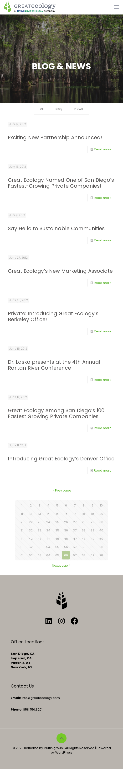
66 (66, 555)
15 (57, 513)
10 (101, 505)
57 (75, 547)
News (78, 108)
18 (83, 513)
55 (57, 547)
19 (92, 513)
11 (22, 513)
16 (66, 513)
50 (101, 538)
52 (31, 547)
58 (84, 547)
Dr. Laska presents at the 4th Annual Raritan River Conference (54, 364)
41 (21, 538)
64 (48, 555)
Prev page (61, 490)
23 (39, 522)
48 (84, 538)
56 (66, 547)
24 (48, 522)
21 (21, 522)
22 (31, 522)
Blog (59, 108)
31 (21, 530)
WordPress (63, 752)
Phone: (16, 709)
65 (57, 555)
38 (84, 530)
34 (48, 530)
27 (75, 522)
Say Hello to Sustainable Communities (56, 228)
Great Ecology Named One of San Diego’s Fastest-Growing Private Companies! (61, 183)
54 (48, 547)
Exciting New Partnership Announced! (55, 137)
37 (75, 530)
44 (48, 538)
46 (66, 538)
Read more (103, 149)
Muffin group (53, 748)
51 (21, 547)
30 (101, 522)
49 (92, 538)
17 (74, 513)
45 (57, 538)
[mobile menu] (117, 7)
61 (21, 555)
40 (101, 530)
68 (84, 555)
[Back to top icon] (61, 738)
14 (48, 513)
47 (75, 538)
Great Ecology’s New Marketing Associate (60, 270)
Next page (61, 565)
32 (31, 530)
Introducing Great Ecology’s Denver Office (61, 458)
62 (31, 555)
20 (101, 513)
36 (66, 530)
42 (31, 538)
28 (84, 522)
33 (39, 530)
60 (101, 547)
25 (57, 522)
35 (57, 530)
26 (66, 522)
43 (39, 538)
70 (101, 555)
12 (30, 513)
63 (39, 555)
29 (92, 522)
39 (92, 530)
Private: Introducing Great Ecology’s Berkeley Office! (53, 316)
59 (92, 547)
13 (39, 513)
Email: (16, 698)
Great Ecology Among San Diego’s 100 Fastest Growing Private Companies (56, 413)
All (42, 108)
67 (75, 555)
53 (39, 547)
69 (92, 555)
